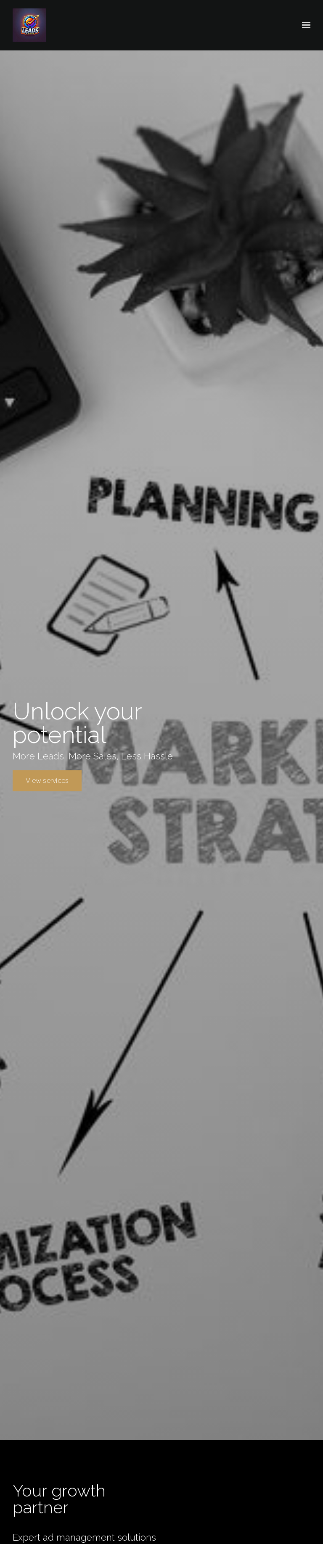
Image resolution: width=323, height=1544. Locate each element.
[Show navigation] (304, 25)
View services (47, 781)
